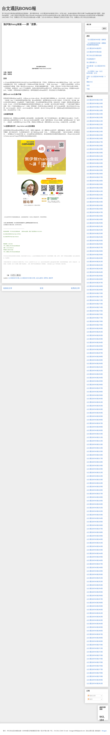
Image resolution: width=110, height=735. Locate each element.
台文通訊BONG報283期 (95, 339)
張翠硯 (46, 278)
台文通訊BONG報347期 (95, 564)
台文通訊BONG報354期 (95, 588)
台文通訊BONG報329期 (95, 501)
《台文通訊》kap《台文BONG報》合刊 (95, 72)
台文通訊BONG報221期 (95, 121)
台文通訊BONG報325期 (95, 486)
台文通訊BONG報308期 (95, 427)
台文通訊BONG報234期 (95, 167)
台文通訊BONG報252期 (95, 230)
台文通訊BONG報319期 (95, 465)
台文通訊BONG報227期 (95, 142)
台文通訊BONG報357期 (95, 599)
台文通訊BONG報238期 (95, 181)
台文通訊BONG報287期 (95, 353)
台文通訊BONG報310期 (95, 434)
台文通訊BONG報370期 (95, 645)
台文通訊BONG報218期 (95, 110)
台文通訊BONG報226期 (95, 138)
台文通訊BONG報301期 (95, 402)
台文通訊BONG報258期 (95, 251)
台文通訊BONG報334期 (95, 518)
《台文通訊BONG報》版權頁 (96, 39)
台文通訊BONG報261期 (95, 261)
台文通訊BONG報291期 (95, 367)
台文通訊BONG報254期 (95, 237)
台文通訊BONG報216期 (95, 103)
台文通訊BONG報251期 (95, 226)
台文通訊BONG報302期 (95, 406)
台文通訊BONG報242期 (95, 195)
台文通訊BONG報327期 (95, 493)
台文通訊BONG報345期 (95, 557)
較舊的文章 (75, 288)
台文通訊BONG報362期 (95, 617)
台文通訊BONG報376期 (95, 666)
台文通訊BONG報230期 (95, 152)
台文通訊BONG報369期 (95, 641)
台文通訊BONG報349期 (95, 571)
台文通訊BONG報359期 (95, 606)
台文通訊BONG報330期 (95, 504)
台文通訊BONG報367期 (95, 634)
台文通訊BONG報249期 (95, 219)
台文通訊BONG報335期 (95, 522)
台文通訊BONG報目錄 (94, 52)
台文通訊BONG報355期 (95, 592)
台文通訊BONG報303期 (95, 409)
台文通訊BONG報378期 (95, 673)
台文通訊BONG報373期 (95, 655)
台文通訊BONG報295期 (95, 381)
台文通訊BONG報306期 (95, 420)
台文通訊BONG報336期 (95, 525)
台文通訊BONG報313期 (95, 444)
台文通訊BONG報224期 (95, 131)
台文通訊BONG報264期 (95, 272)
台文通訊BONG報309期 (95, 430)
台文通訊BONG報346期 (95, 560)
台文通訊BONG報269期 (95, 290)
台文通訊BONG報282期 (95, 335)
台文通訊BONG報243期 (95, 198)
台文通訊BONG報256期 (95, 244)
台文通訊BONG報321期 (95, 472)
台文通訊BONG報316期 (95, 455)
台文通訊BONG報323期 (95, 479)
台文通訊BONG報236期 (95, 174)
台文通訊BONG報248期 (95, 216)
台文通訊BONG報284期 (95, 342)
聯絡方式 (90, 82)
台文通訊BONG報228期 (95, 145)
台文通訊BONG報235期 (95, 170)
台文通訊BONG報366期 (95, 631)
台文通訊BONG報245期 (95, 205)
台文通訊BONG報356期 (95, 595)
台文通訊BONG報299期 (95, 395)
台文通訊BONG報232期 (95, 159)
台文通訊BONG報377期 (95, 669)
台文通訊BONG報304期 (95, 413)
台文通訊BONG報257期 (95, 247)
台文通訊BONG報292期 (95, 370)
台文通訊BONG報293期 (95, 374)
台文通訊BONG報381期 (95, 683)
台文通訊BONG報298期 (95, 392)
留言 (90, 699)
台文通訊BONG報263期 (95, 268)
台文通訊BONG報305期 (95, 416)
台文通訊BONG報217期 (95, 107)
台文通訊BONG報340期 (95, 539)
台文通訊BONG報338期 (95, 532)
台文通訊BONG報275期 (95, 311)
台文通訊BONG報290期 (95, 363)
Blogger (104, 731)
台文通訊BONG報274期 (95, 307)
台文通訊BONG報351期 (95, 578)
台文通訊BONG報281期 (95, 332)
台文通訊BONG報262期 (95, 265)
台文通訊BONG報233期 (95, 163)
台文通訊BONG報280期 (95, 328)
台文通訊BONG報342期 (95, 546)
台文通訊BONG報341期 (95, 543)
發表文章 (92, 696)
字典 (88, 89)
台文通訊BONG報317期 (95, 458)
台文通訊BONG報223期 (95, 128)
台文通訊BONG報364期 (95, 623)
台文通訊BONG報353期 (95, 585)
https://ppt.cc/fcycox (14, 236)
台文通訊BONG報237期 (95, 177)
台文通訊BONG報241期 (95, 191)
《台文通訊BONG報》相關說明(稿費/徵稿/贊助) (96, 44)
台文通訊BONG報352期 (95, 581)
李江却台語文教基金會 (94, 55)
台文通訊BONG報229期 (95, 149)
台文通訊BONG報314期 (95, 448)
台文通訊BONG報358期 (95, 602)
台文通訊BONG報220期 (95, 117)
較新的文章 (7, 288)
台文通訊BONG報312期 (95, 441)
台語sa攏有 (39, 278)
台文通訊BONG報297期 (95, 388)
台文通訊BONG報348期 (95, 567)
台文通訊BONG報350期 (95, 574)
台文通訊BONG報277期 (95, 318)
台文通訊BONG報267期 (95, 283)
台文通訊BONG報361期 (95, 613)
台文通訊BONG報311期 (95, 437)
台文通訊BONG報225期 (95, 135)
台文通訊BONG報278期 (95, 321)
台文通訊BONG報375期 (95, 662)
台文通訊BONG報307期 (95, 423)
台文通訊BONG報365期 (95, 627)
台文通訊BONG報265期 (95, 276)
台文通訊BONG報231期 (95, 156)
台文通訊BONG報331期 (95, 508)
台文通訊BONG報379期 (95, 676)
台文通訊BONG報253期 (95, 233)
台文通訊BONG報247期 (95, 212)
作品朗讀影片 (91, 59)
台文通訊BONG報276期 (95, 314)
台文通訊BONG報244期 (95, 202)
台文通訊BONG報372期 (95, 652)
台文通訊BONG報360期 (95, 609)
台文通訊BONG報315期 (27, 278)
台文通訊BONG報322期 (95, 476)
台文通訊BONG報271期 (95, 297)
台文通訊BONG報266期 (95, 279)
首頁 (41, 288)
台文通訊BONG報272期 (95, 300)
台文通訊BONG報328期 (95, 497)
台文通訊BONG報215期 (95, 100)
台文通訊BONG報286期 (95, 349)
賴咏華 (51, 278)
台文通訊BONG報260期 (95, 258)
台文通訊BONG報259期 (95, 254)
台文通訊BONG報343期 (95, 550)
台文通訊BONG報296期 (95, 384)
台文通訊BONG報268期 (95, 286)
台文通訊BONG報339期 (95, 536)
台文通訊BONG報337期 (95, 529)
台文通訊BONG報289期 (95, 360)
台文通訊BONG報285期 (95, 346)
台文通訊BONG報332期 (95, 511)
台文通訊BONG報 (19, 8)
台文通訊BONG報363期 (95, 620)
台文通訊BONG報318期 (95, 462)
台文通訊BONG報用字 (94, 48)
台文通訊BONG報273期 (95, 304)
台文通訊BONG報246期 (95, 209)
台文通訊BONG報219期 (95, 114)
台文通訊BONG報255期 (95, 240)
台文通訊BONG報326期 (95, 490)
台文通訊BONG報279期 (95, 325)
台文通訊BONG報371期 (95, 648)
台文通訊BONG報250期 (95, 223)
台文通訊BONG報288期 (95, 356)
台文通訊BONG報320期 (95, 469)
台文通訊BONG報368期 (95, 638)
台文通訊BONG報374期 (95, 659)
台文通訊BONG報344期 (95, 553)
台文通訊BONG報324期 (95, 483)
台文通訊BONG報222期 (95, 124)
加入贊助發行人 (92, 62)
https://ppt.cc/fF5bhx (16, 234)
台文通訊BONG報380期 (95, 680)
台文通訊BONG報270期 (95, 293)
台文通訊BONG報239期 (95, 184)
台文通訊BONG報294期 (95, 377)
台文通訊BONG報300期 (95, 398)
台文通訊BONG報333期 (95, 515)
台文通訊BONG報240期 (95, 188)
